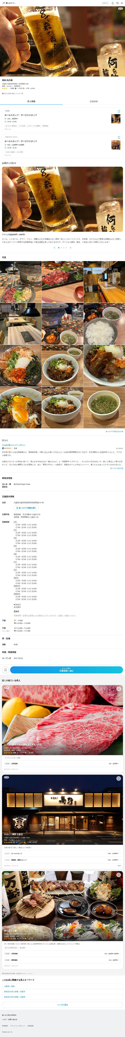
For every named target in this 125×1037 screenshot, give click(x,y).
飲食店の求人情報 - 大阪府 (14, 997)
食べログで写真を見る (113, 431)
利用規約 (5, 1026)
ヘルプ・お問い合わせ (9, 1019)
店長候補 (14, 763)
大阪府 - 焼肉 (9, 986)
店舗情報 (94, 101)
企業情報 (30, 1026)
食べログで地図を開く (27, 508)
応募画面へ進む (66, 670)
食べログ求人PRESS (9, 1015)
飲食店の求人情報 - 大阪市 (14, 992)
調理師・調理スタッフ (19, 860)
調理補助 (14, 960)
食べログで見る (115, 468)
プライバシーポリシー (17, 1026)
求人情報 (31, 101)
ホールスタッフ (16, 853)
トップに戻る (62, 1005)
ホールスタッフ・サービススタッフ (21, 115)
